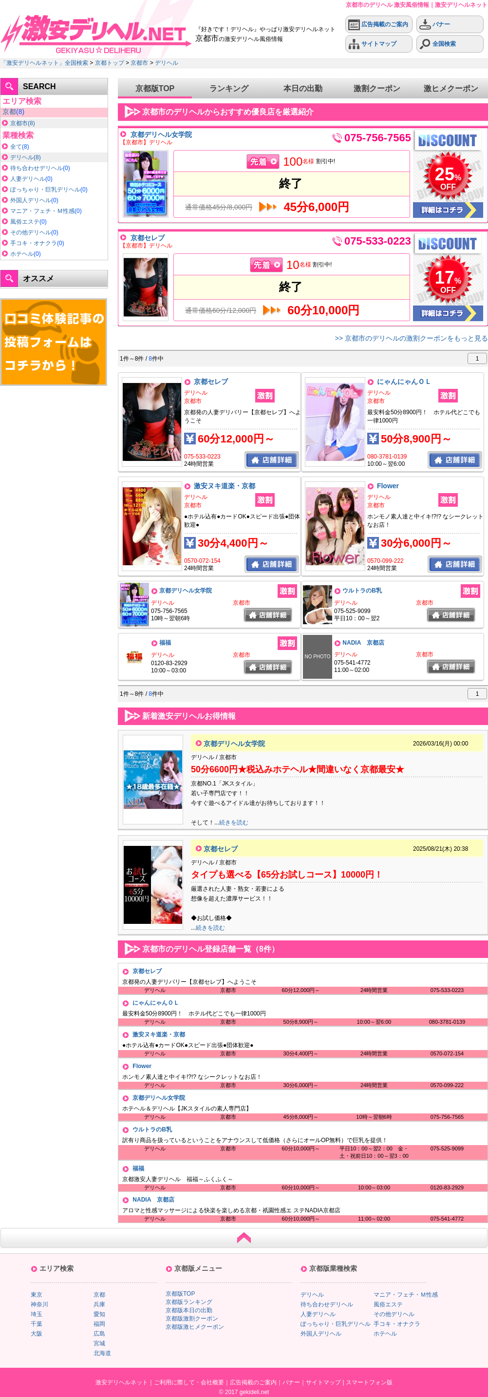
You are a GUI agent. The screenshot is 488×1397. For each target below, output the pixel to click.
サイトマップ (372, 44)
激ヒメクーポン (451, 88)
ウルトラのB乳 (362, 590)
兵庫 (99, 1304)
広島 (99, 1333)
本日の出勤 (302, 88)
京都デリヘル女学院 (161, 134)
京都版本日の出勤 (189, 1310)
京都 (9, 111)
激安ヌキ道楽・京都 (224, 486)
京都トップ (109, 62)
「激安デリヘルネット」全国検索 (44, 62)
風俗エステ (24, 221)
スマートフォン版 (369, 1382)
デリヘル (166, 62)
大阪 (36, 1333)
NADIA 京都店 (363, 642)
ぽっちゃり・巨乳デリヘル (45, 189)
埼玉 (36, 1314)
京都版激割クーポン (192, 1318)
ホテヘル (22, 253)
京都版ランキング (189, 1302)
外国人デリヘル (30, 200)
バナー (434, 25)
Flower (388, 486)
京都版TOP (155, 88)
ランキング (228, 88)
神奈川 (39, 1304)
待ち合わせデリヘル (36, 168)
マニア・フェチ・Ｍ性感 (42, 211)
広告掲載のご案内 (378, 25)
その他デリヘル (30, 232)
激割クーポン (377, 88)
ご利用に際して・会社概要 (189, 1382)
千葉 (36, 1323)
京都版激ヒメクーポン (195, 1326)
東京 (36, 1294)
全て (16, 146)
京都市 (139, 62)
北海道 (102, 1353)
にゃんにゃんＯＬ (404, 381)
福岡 (99, 1323)
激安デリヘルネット (121, 1382)
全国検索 (437, 44)
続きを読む (233, 822)
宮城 (99, 1343)
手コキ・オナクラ (33, 243)
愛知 (99, 1314)
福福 (165, 642)
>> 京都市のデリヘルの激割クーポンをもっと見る (411, 338)
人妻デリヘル (27, 178)
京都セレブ (148, 238)
